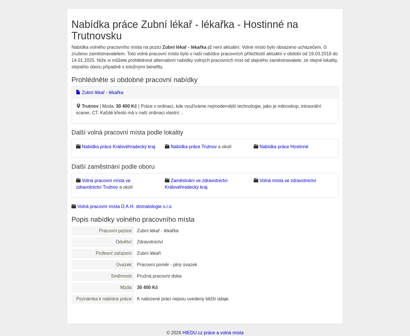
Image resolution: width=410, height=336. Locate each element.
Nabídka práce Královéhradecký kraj (118, 146)
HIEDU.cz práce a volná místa (213, 332)
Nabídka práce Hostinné (283, 146)
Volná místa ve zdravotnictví (287, 180)
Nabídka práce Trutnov (194, 146)
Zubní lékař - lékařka (99, 92)
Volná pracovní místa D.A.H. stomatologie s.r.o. (125, 206)
